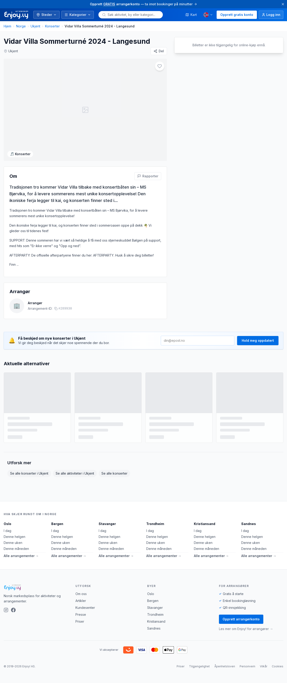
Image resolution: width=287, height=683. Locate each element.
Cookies (277, 666)
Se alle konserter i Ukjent (29, 473)
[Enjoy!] (36, 587)
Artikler (80, 601)
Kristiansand (204, 524)
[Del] (159, 51)
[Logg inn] (271, 15)
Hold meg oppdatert (258, 340)
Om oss (81, 594)
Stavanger (107, 524)
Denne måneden (16, 549)
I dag (7, 531)
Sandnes (248, 524)
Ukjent (35, 26)
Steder (46, 15)
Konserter (52, 26)
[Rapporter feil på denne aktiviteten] (147, 176)
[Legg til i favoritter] (159, 66)
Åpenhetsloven (224, 666)
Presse (80, 614)
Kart (191, 15)
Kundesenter (85, 608)
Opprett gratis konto (236, 15)
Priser (79, 621)
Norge (21, 26)
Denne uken (13, 543)
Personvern (247, 666)
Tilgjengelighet (199, 666)
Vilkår (263, 666)
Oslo (7, 524)
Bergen (57, 524)
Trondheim (155, 524)
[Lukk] (283, 4)
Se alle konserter (114, 473)
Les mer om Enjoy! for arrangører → (246, 629)
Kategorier (77, 15)
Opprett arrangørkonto (241, 619)
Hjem (7, 26)
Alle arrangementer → (21, 556)
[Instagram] (6, 610)
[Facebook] (13, 610)
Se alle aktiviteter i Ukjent (75, 473)
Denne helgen (14, 537)
